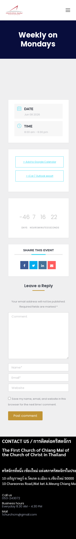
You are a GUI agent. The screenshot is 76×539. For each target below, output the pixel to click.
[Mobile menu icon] (68, 10)
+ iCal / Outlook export (39, 176)
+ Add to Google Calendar (39, 162)
